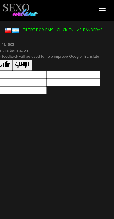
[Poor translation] (22, 65)
